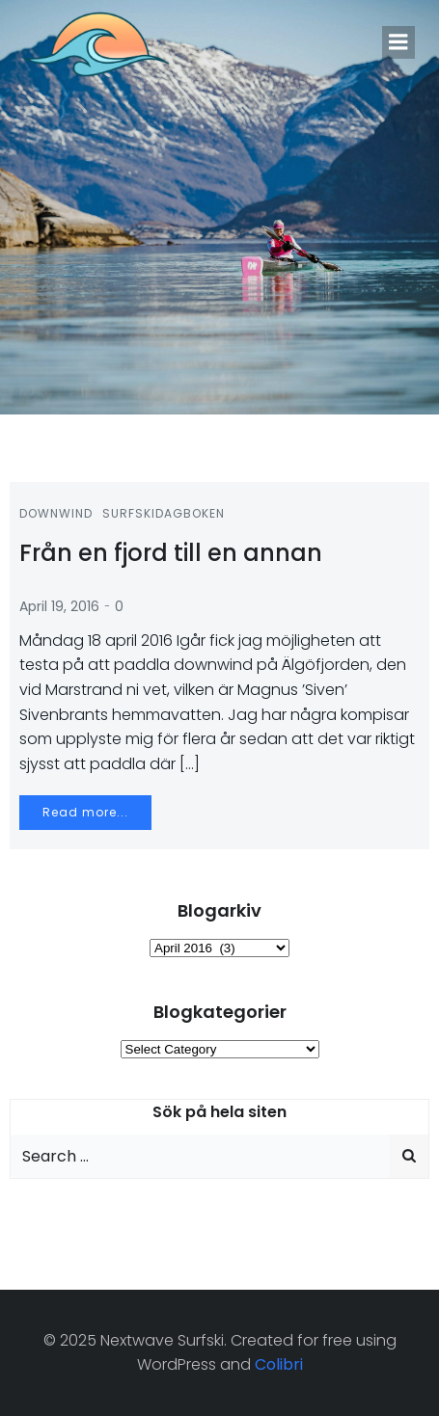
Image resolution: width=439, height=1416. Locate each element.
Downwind (56, 513)
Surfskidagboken (163, 513)
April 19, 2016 (59, 606)
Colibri (279, 1364)
